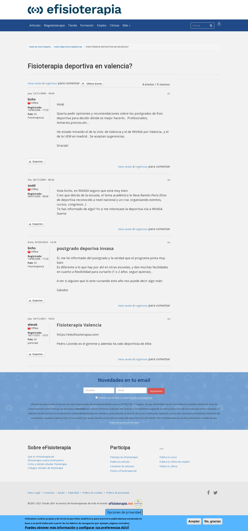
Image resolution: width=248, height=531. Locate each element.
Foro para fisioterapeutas (73, 46)
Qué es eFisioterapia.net (41, 456)
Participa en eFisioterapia (124, 456)
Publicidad (73, 491)
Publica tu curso (168, 456)
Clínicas (114, 25)
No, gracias (212, 521)
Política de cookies (92, 491)
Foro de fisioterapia (41, 46)
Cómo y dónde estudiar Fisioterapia (47, 465)
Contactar (49, 491)
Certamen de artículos (122, 465)
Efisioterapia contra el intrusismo (46, 460)
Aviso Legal (34, 491)
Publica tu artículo (120, 460)
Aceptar (194, 521)
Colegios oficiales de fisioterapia (45, 470)
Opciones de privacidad (124, 512)
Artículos (35, 25)
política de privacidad (141, 397)
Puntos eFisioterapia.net (123, 470)
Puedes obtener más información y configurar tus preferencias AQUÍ (77, 527)
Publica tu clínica (168, 465)
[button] (220, 25)
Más (126, 25)
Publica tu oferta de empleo (174, 460)
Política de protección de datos (124, 421)
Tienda (72, 25)
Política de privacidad (117, 491)
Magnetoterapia (54, 25)
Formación (87, 25)
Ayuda (61, 491)
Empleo (101, 25)
